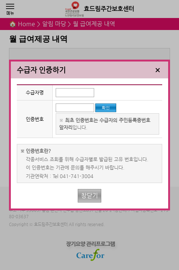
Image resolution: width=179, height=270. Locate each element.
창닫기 (89, 195)
